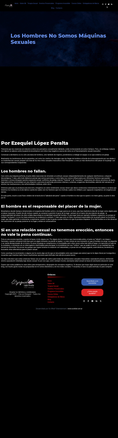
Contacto (59, 8)
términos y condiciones (27, 292)
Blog (52, 8)
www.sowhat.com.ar (75, 309)
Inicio (16, 3)
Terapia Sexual (33, 3)
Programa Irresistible (63, 3)
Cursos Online (76, 3)
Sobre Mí (23, 3)
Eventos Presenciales (46, 3)
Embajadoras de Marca (91, 3)
